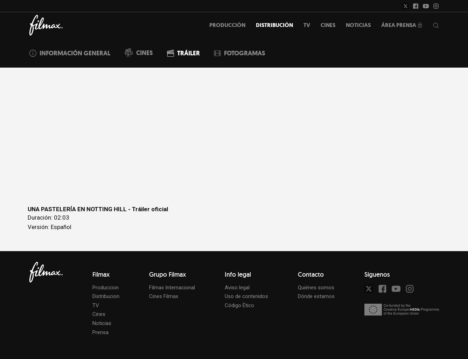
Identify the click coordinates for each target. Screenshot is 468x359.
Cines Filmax (163, 296)
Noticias (101, 323)
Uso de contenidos (246, 296)
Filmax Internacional (172, 287)
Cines (98, 314)
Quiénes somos (316, 287)
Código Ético (239, 305)
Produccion (105, 287)
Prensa (100, 332)
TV (95, 305)
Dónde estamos (316, 296)
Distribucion (105, 296)
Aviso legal (237, 287)
